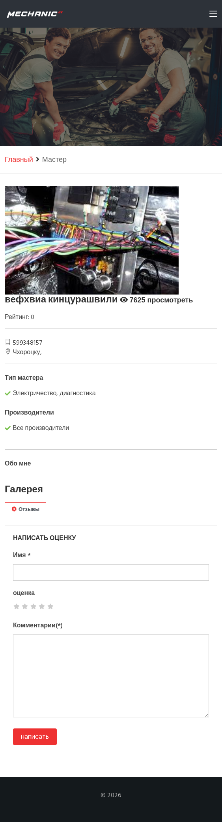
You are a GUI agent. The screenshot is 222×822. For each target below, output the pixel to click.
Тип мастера (24, 378)
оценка (24, 593)
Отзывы (25, 509)
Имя (22, 555)
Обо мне (18, 464)
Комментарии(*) (38, 626)
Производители (29, 413)
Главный (19, 160)
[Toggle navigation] (213, 15)
